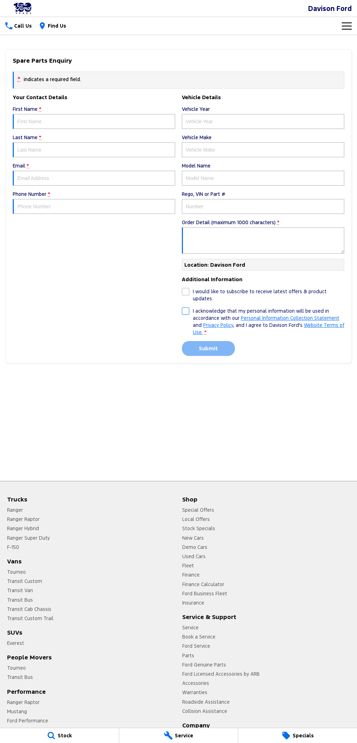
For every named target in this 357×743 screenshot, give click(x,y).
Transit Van (20, 590)
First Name (94, 117)
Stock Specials (198, 528)
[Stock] (59, 735)
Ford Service (196, 646)
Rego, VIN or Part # (263, 202)
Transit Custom (24, 581)
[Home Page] (23, 8)
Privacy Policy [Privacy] (218, 325)
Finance (191, 575)
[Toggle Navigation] (347, 26)
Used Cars (194, 556)
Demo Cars (194, 547)
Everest (15, 643)
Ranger (15, 510)
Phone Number (94, 202)
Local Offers (196, 519)
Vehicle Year (263, 117)
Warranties (194, 692)
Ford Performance (27, 721)
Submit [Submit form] (208, 348)
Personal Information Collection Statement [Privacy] (290, 318)
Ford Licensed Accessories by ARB (221, 674)
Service (190, 627)
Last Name (94, 145)
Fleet (188, 565)
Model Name (263, 174)
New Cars (193, 538)
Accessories (195, 683)
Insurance (193, 603)
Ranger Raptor (23, 519)
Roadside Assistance (206, 702)
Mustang (17, 711)
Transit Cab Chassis (29, 609)
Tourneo (16, 572)
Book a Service (198, 637)
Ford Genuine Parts (204, 665)
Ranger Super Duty (28, 538)
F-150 (13, 547)
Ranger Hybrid (23, 528)
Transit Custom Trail (30, 618)
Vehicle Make (263, 145)
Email (94, 174)
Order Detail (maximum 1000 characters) (263, 236)
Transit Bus (20, 600)
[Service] (178, 735)
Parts (188, 655)
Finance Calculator (203, 584)
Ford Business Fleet (204, 593)
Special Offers (198, 510)
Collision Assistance (204, 711)
